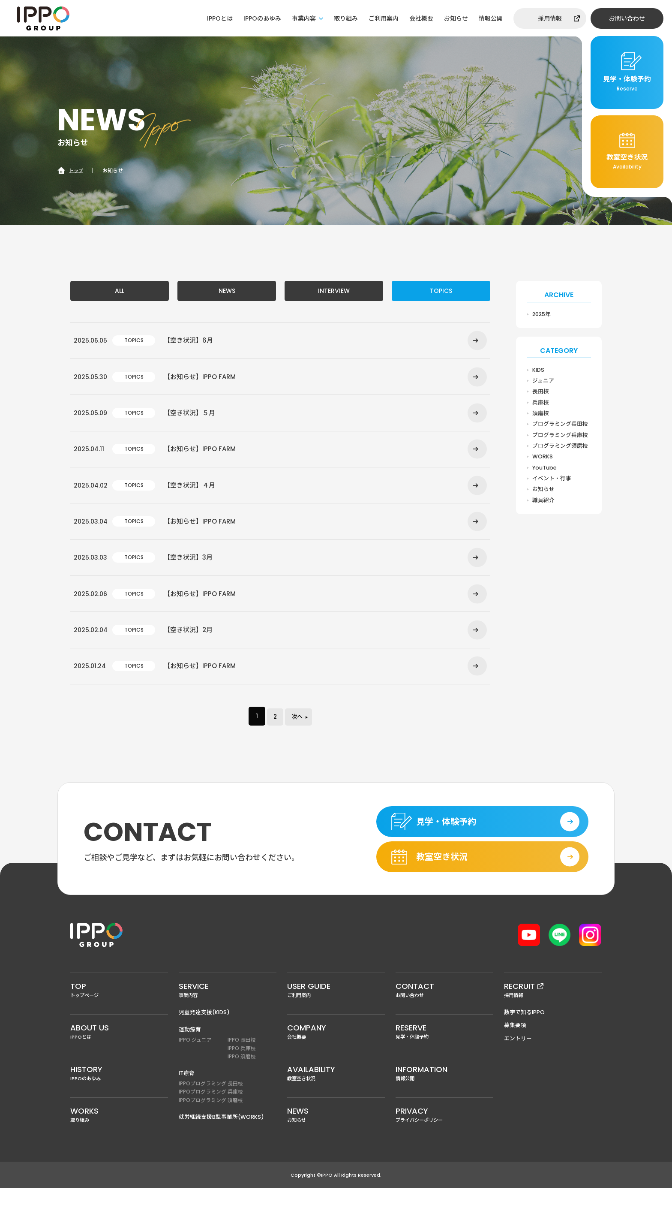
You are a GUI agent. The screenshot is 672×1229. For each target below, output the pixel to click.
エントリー (518, 1075)
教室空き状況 (336, 1111)
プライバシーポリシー (444, 1155)
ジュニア (543, 381)
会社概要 (421, 18)
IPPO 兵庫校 (242, 1085)
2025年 (542, 314)
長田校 (540, 392)
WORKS (542, 459)
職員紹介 (543, 504)
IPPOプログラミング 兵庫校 (211, 1130)
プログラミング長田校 (560, 426)
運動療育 (190, 1066)
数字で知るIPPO (524, 1049)
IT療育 (187, 1111)
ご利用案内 (384, 18)
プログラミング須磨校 (560, 448)
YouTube (544, 470)
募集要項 (515, 1062)
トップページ (119, 1025)
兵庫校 (540, 403)
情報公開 (491, 18)
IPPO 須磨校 (242, 1094)
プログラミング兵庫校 (560, 437)
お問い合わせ (627, 18)
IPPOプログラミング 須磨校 (211, 1139)
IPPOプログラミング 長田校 (211, 1121)
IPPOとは (220, 18)
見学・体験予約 (444, 1069)
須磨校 (540, 414)
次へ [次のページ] (299, 746)
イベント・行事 (551, 481)
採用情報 (550, 18)
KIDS (538, 370)
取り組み (346, 18)
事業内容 (304, 18)
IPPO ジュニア (195, 1077)
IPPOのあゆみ (262, 18)
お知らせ (456, 18)
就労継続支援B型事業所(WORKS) (221, 1155)
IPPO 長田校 (242, 1077)
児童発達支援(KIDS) (204, 1049)
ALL (119, 291)
